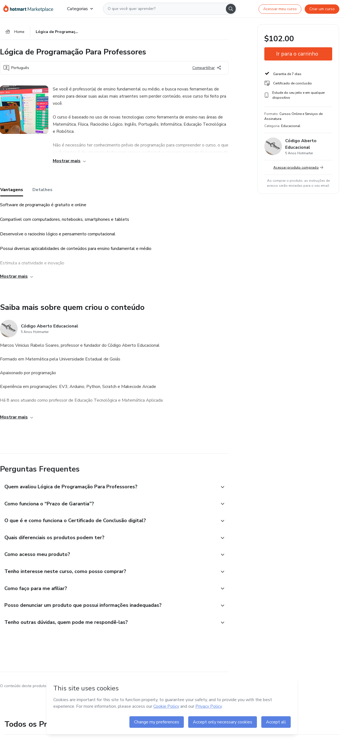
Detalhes (42, 190)
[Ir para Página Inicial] (30, 8)
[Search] (231, 9)
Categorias (80, 9)
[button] (108, 487)
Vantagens (11, 190)
